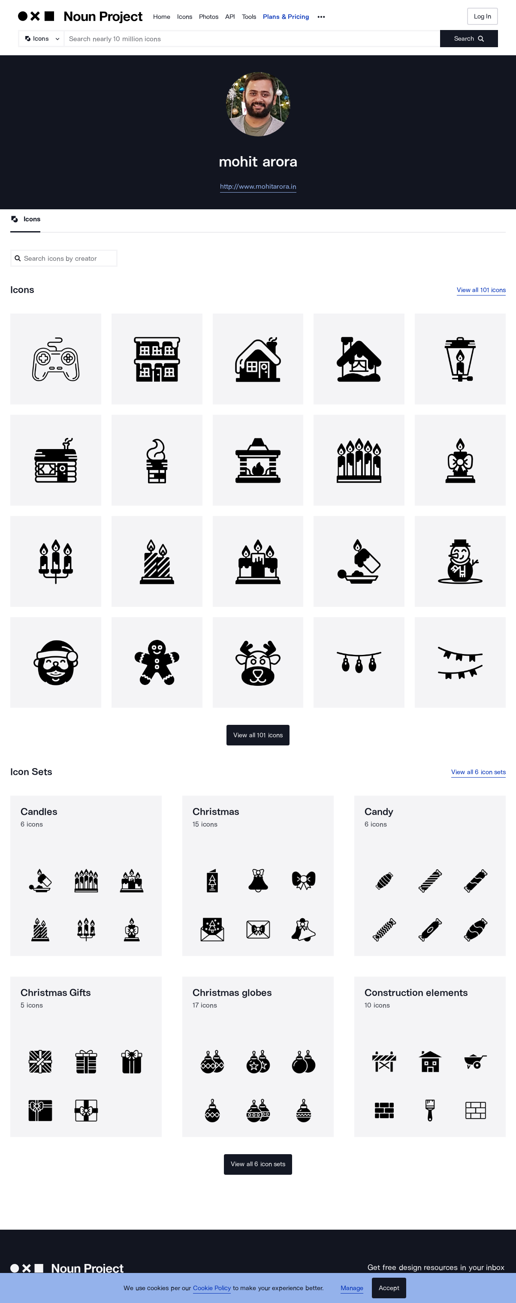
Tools (249, 17)
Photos (208, 17)
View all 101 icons (481, 290)
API (230, 17)
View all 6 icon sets (478, 772)
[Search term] (252, 38)
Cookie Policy (212, 1288)
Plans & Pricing (286, 17)
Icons (184, 17)
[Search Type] (40, 38)
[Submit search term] (469, 38)
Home (161, 17)
